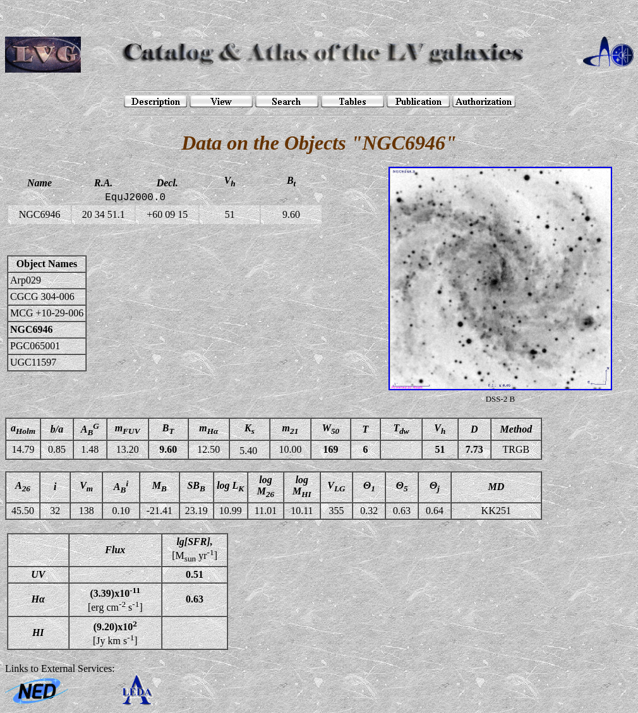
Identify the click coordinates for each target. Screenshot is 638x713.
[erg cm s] (115, 599)
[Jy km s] (115, 633)
